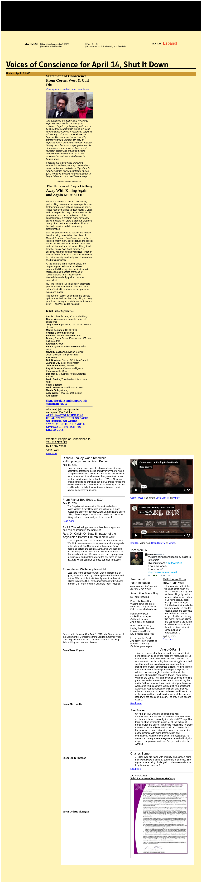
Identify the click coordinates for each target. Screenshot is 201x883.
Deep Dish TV (162, 497)
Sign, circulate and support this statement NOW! (66, 402)
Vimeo (176, 497)
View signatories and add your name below (67, 89)
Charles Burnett (140, 753)
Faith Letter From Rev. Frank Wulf (174, 581)
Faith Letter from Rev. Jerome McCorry (152, 778)
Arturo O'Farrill (170, 649)
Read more (51, 453)
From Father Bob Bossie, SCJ (83, 499)
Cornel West (136, 497)
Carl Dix (134, 543)
